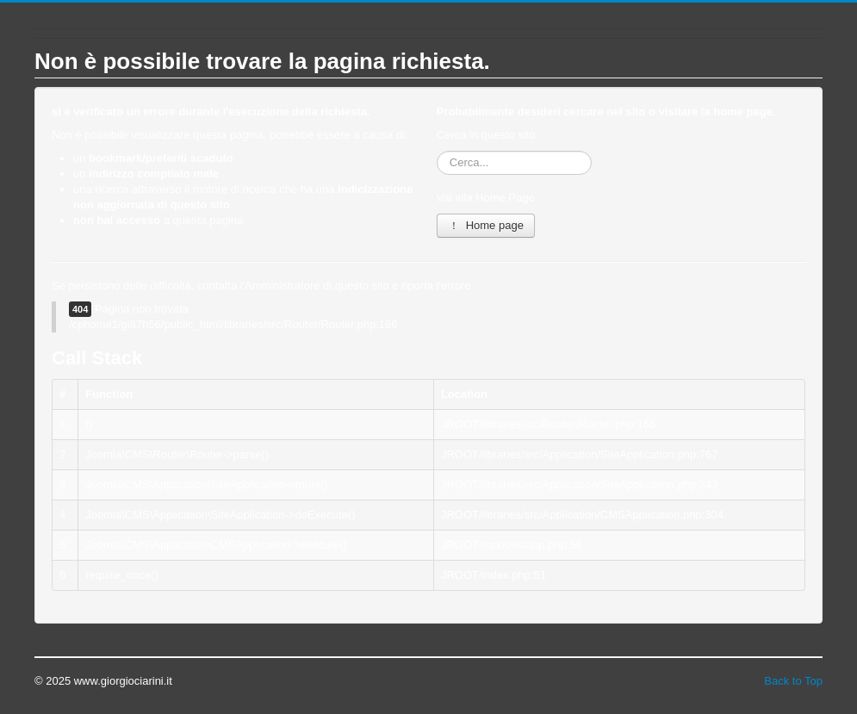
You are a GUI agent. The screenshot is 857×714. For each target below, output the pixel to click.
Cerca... (437, 151)
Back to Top (793, 680)
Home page (486, 225)
